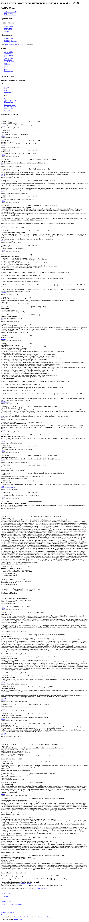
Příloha (3, 126)
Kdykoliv (6, 87)
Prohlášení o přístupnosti (8, 912)
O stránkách (4, 915)
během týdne (7, 92)
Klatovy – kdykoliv (9, 105)
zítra (5, 90)
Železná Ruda (8, 111)
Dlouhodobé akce (5, 741)
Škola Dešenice (5, 896)
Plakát (2, 486)
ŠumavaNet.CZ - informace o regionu (11, 904)
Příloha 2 (3, 700)
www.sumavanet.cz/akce (24, 883)
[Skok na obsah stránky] (10, 12)
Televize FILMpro (6, 893)
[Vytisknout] (7, 31)
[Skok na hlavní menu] (10, 15)
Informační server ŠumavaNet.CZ (19, 917)
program (3, 339)
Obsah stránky (7, 76)
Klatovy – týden (8, 108)
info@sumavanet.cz (41, 888)
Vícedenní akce (4, 513)
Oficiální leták (5, 292)
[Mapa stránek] (8, 29)
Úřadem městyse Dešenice (45, 917)
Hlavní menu (6, 35)
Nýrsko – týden (8, 102)
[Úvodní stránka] (8, 26)
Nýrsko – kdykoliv (9, 99)
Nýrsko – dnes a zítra (10, 100)
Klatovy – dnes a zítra (10, 106)
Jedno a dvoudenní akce (7, 117)
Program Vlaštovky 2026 (8, 487)
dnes (5, 88)
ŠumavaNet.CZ (17, 919)
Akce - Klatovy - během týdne (9, 114)
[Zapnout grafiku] (8, 13)
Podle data (3, 83)
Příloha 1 (3, 698)
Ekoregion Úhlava (6, 901)
